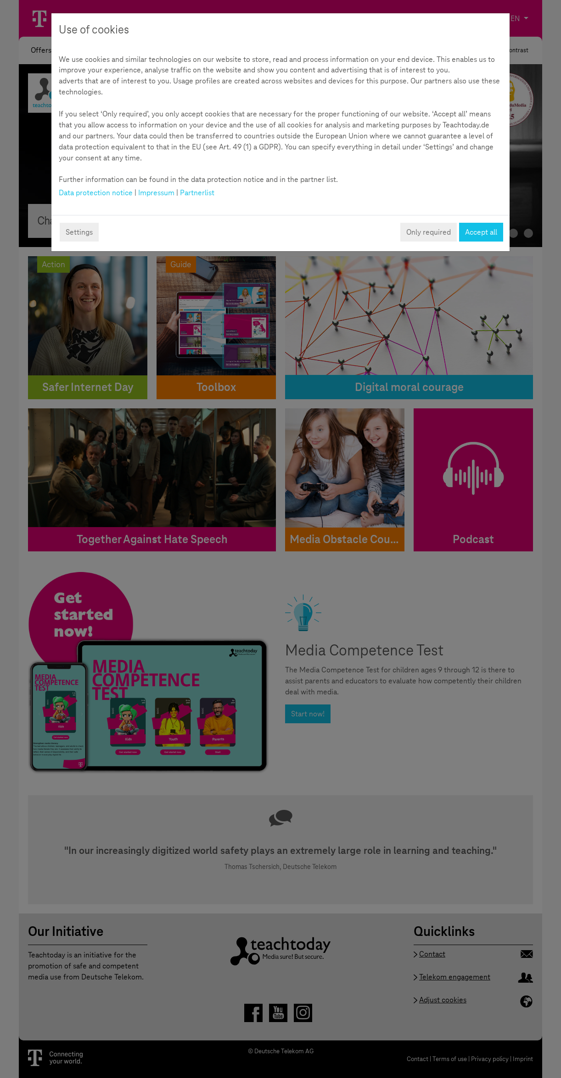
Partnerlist (197, 193)
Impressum (156, 193)
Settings (79, 232)
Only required (428, 232)
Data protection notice (96, 193)
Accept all (481, 232)
